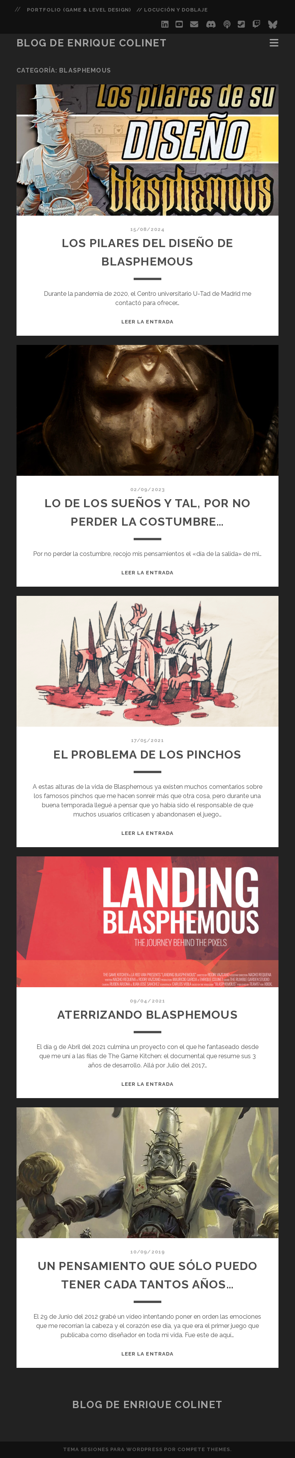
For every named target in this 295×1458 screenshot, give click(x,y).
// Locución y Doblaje (172, 10)
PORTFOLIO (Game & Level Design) (79, 10)
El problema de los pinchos (147, 754)
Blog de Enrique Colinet (92, 43)
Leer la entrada (147, 322)
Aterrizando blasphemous (147, 1014)
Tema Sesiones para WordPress (112, 1449)
